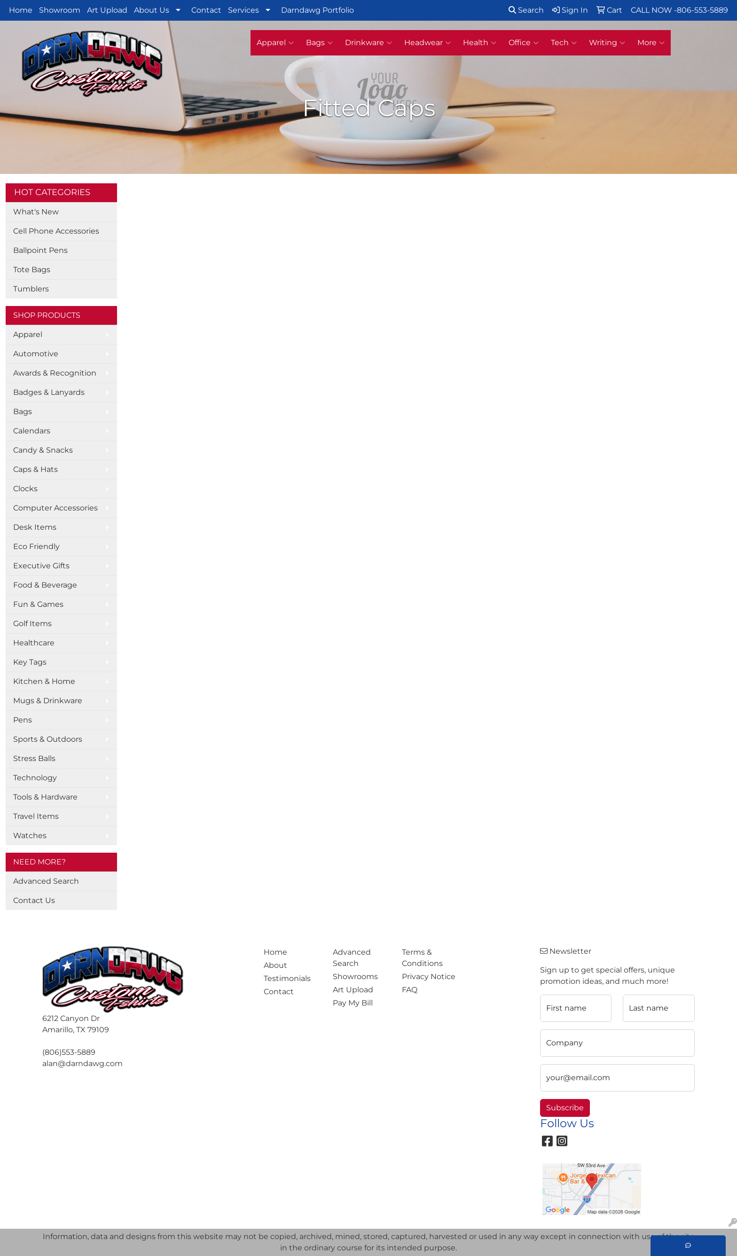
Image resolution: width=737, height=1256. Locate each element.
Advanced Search (46, 881)
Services (243, 10)
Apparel (275, 42)
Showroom (59, 10)
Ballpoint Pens (40, 250)
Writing (607, 42)
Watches (30, 835)
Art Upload (107, 10)
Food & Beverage (45, 585)
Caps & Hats (35, 469)
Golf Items (32, 623)
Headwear (427, 42)
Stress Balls (34, 758)
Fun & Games (38, 604)
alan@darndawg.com (82, 1063)
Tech (564, 42)
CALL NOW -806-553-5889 (679, 10)
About (275, 965)
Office (524, 42)
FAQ (409, 989)
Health (479, 42)
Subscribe (565, 1107)
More (651, 42)
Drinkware (368, 42)
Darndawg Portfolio (317, 10)
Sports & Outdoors (47, 739)
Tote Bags (31, 269)
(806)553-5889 (68, 1052)
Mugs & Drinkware (47, 700)
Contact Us (34, 900)
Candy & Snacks (43, 450)
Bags (319, 42)
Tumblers (31, 288)
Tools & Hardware (45, 797)
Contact (206, 10)
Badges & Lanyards (49, 392)
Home (20, 10)
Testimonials (287, 978)
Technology (35, 777)
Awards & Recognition (54, 373)
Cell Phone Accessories (56, 231)
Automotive (35, 353)
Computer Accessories (55, 507)
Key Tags (30, 662)
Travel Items (36, 816)
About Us (151, 10)
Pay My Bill (353, 1002)
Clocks (25, 488)
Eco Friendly (36, 546)
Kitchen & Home (44, 681)
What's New (36, 211)
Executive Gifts (41, 565)
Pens (22, 719)
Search (526, 10)
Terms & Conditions (422, 958)
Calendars (31, 430)
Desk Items (34, 527)
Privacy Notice (428, 976)
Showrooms (355, 976)
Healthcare (34, 642)
